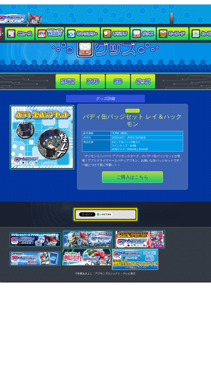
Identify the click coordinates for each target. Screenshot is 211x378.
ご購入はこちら (132, 177)
